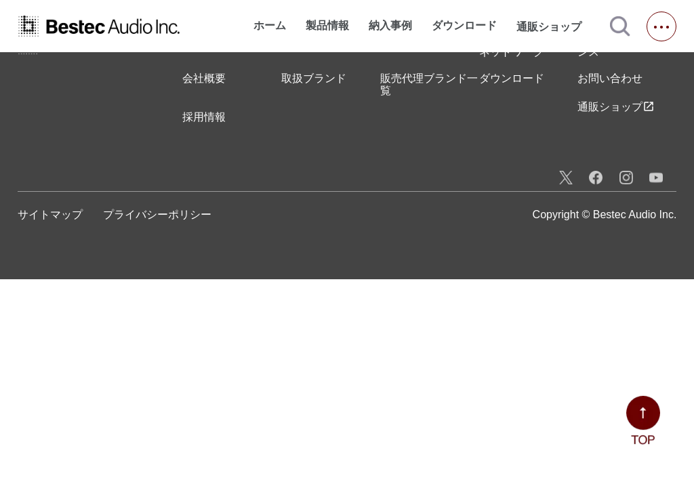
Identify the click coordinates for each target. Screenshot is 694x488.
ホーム (269, 25)
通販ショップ (555, 26)
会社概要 (204, 78)
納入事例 (390, 25)
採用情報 (204, 117)
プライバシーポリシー (157, 214)
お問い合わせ (609, 78)
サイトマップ (50, 214)
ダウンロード (464, 25)
